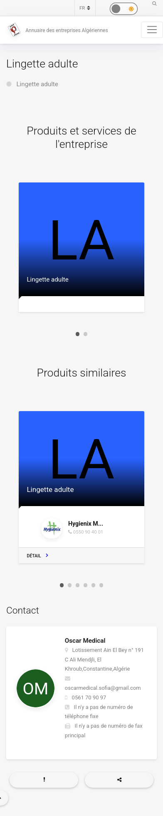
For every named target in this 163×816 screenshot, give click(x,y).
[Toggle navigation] (152, 29)
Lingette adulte (37, 84)
